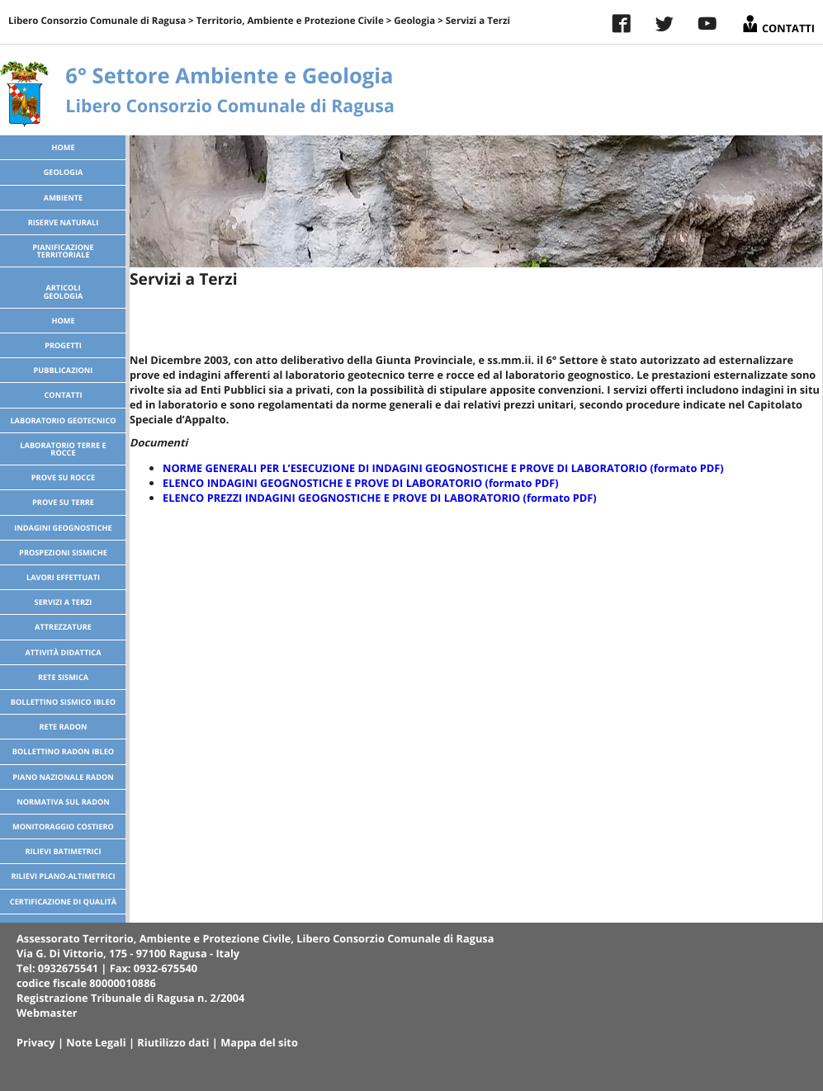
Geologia (414, 21)
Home (62, 147)
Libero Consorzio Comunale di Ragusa (97, 21)
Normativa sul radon (63, 801)
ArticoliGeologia (63, 291)
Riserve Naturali (63, 222)
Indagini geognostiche (62, 527)
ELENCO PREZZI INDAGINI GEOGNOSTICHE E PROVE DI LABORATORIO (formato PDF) (380, 497)
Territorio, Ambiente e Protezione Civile (290, 21)
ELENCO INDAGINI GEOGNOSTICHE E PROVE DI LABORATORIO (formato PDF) (361, 482)
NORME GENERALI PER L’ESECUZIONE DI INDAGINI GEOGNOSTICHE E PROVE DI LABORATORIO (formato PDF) (443, 467)
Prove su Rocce (63, 477)
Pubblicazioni (63, 370)
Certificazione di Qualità (63, 901)
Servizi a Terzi (63, 602)
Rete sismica (63, 677)
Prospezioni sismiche (63, 552)
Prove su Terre (63, 502)
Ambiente (63, 197)
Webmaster (47, 1012)
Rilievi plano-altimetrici (63, 876)
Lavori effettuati (63, 577)
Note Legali (95, 1042)
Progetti (63, 345)
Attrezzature (63, 626)
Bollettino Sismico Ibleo (63, 702)
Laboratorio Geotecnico (63, 420)
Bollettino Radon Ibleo (63, 751)
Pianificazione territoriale (62, 251)
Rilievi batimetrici (63, 851)
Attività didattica (63, 652)
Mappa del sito (259, 1042)
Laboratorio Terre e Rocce (63, 449)
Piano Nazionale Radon (63, 777)
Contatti (778, 22)
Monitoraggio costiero (63, 826)
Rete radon (63, 726)
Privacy (36, 1042)
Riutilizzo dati (173, 1042)
